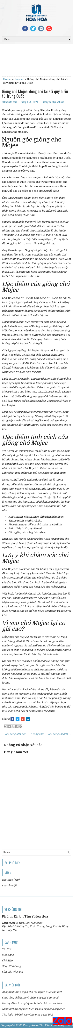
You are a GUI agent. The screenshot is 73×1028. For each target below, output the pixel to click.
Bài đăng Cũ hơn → (59, 734)
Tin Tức (7, 949)
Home (7, 79)
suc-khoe (7, 885)
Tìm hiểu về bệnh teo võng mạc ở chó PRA (27, 1014)
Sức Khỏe (8, 954)
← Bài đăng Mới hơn (14, 734)
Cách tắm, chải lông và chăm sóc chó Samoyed (30, 997)
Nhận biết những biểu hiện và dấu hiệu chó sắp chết (33, 1009)
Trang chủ (37, 734)
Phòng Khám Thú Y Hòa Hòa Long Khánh (48, 1025)
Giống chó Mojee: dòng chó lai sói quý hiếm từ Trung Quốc (35, 93)
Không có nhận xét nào (53, 102)
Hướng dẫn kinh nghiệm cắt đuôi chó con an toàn (32, 1003)
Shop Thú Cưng (11, 966)
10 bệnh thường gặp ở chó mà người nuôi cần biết (32, 992)
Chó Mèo (7, 960)
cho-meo (18, 79)
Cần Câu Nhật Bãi (12, 971)
